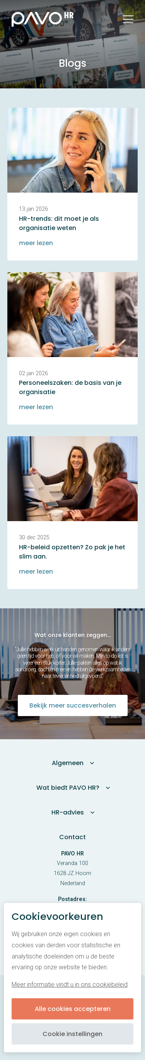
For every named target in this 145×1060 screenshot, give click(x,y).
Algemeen (68, 763)
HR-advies (67, 812)
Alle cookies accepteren (73, 1008)
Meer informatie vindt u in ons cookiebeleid (70, 984)
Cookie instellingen (72, 1034)
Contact (72, 837)
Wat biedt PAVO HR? (67, 787)
